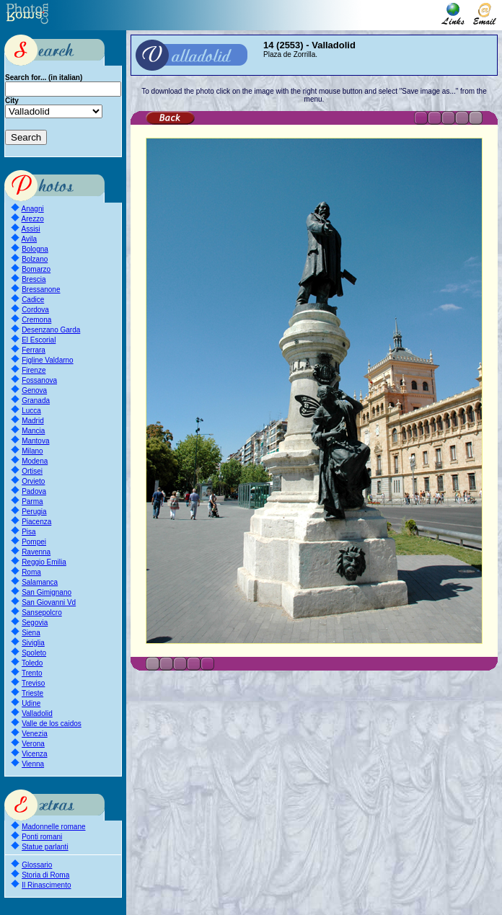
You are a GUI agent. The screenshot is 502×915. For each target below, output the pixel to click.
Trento (32, 673)
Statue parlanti (45, 847)
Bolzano (35, 259)
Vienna (33, 764)
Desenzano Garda (51, 330)
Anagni (33, 209)
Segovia (35, 623)
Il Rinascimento (46, 885)
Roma (31, 572)
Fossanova (39, 380)
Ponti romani (42, 837)
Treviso (33, 683)
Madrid (33, 421)
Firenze (33, 370)
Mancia (33, 431)
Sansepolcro (42, 612)
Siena (31, 633)
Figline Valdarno (48, 360)
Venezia (35, 734)
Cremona (36, 320)
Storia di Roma (45, 875)
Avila (30, 239)
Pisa (28, 532)
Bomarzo (36, 269)
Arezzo (33, 219)
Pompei (34, 542)
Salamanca (40, 582)
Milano (32, 451)
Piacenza (36, 522)
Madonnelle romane (53, 827)
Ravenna (36, 552)
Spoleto (34, 653)
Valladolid (37, 713)
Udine (31, 703)
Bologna (35, 249)
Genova (34, 390)
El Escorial (39, 340)
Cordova (35, 310)
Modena (35, 461)
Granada (36, 401)
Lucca (31, 411)
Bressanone (41, 289)
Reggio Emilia (44, 562)
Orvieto (33, 481)
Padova (34, 491)
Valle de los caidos (52, 724)
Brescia (33, 279)
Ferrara (33, 350)
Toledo (32, 663)
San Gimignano (46, 592)
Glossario (37, 865)
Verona (33, 744)
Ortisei (32, 471)
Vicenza (34, 754)
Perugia (34, 512)
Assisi (31, 229)
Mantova (35, 441)
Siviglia (33, 643)
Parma (32, 501)
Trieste (32, 693)
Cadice (33, 300)
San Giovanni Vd (49, 602)
